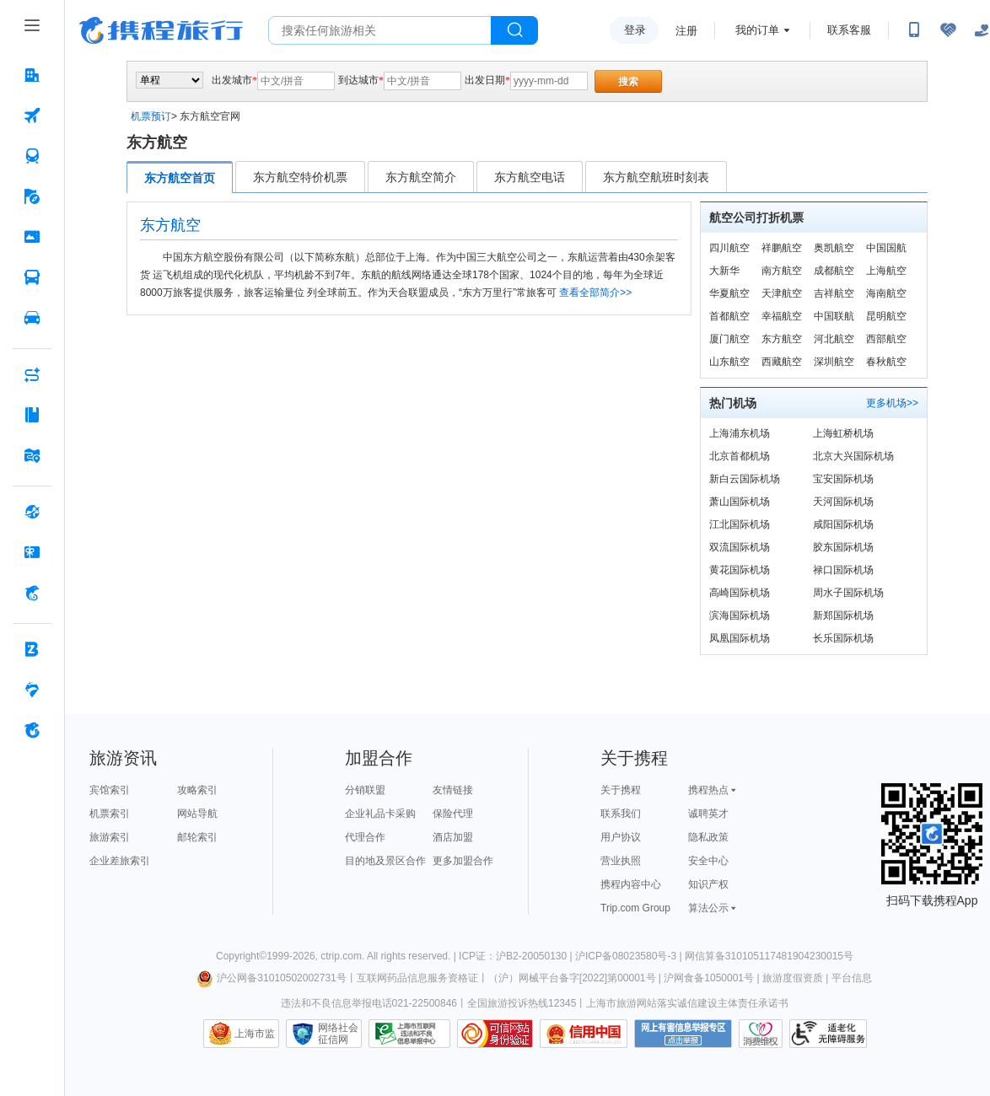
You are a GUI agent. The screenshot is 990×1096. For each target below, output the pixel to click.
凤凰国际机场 (739, 638)
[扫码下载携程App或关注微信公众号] (914, 30)
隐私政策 (708, 837)
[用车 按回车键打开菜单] (32, 318)
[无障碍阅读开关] (947, 30)
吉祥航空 (834, 293)
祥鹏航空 (781, 248)
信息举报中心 (409, 1033)
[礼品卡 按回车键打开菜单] (32, 552)
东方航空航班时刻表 (656, 177)
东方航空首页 (179, 178)
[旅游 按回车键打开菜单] (32, 196)
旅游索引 (109, 837)
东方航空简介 (420, 177)
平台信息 (851, 978)
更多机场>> (892, 403)
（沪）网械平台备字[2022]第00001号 (572, 978)
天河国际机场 (843, 502)
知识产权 (708, 884)
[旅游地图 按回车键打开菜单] (32, 455)
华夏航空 (729, 293)
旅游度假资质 (792, 978)
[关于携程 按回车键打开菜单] (32, 730)
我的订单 (757, 29)
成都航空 (834, 271)
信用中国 (583, 1033)
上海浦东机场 (739, 433)
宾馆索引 (109, 790)
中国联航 (834, 316)
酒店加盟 (453, 837)
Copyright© (241, 956)
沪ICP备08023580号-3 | (630, 956)
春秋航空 (886, 362)
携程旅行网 (161, 30)
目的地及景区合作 (385, 861)
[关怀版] (981, 30)
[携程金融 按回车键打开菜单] (32, 592)
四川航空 (729, 248)
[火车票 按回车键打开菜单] (32, 156)
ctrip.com (341, 956)
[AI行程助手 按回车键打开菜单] (32, 374)
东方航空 (781, 339)
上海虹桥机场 (843, 433)
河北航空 (834, 339)
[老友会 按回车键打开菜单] (32, 689)
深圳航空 (834, 362)
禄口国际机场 (843, 570)
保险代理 (453, 813)
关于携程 (620, 790)
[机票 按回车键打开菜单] (32, 115)
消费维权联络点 (761, 1033)
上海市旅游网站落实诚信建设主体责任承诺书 (687, 1003)
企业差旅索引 (119, 861)
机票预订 (151, 116)
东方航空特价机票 (300, 177)
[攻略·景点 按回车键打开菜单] (32, 414)
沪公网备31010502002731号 (271, 978)
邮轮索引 (197, 837)
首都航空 (729, 316)
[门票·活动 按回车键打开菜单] (32, 237)
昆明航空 (886, 316)
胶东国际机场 (843, 547)
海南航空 (886, 293)
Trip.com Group (635, 908)
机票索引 (109, 813)
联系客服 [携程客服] (849, 29)
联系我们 (620, 813)
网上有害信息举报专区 (683, 1033)
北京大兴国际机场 (853, 456)
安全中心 (708, 861)
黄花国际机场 (739, 570)
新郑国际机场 (843, 615)
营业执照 (620, 861)
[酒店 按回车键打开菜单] (32, 75)
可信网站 (495, 1033)
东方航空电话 (529, 177)
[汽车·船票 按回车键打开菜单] (32, 277)
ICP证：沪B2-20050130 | (517, 956)
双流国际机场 (739, 547)
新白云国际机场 (744, 479)
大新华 (724, 271)
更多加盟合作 (463, 861)
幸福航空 (781, 316)
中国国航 (886, 248)
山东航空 (729, 362)
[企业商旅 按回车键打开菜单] (32, 649)
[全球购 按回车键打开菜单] (32, 511)
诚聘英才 (708, 813)
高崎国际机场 (739, 593)
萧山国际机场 (739, 502)
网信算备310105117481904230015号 (769, 956)
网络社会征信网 (338, 1033)
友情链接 (453, 790)
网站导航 (197, 813)
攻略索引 (197, 790)
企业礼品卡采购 (380, 813)
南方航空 (781, 271)
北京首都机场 (739, 456)
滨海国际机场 (739, 615)
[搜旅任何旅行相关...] (380, 30)
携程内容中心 (630, 884)
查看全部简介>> (595, 292)
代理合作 (365, 837)
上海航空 (886, 271)
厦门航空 (729, 339)
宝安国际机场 (843, 479)
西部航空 (886, 339)
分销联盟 (365, 790)
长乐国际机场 (843, 638)
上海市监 (254, 1034)
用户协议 (620, 837)
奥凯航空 (834, 248)
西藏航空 (781, 362)
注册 (686, 30)
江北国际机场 (739, 524)
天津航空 (781, 293)
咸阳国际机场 (843, 524)
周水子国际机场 (848, 593)
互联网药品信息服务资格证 (417, 978)
